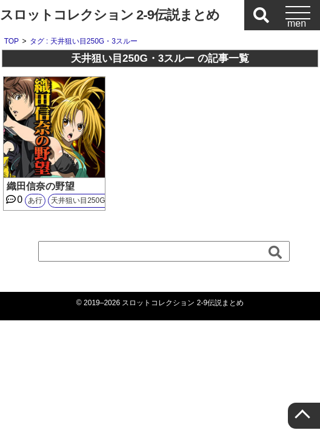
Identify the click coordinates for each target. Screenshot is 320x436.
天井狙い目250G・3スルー (94, 200)
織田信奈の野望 (41, 186)
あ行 (35, 200)
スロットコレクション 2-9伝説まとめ (109, 14)
